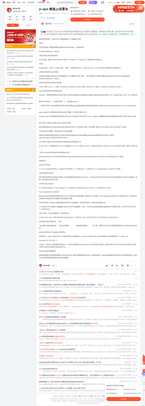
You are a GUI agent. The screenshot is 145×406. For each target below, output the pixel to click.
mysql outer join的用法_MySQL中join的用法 (20, 57)
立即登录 (87, 19)
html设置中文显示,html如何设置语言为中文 (20, 63)
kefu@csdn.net (97, 396)
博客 (14, 2)
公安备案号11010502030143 (58, 399)
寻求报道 (75, 396)
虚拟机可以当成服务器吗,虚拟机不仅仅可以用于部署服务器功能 (22, 81)
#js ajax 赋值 (51, 18)
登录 (102, 2)
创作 (139, 2)
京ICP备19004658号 (72, 399)
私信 (28, 25)
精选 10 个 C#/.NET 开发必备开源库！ (19, 94)
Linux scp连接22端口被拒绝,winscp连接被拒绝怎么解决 (20, 68)
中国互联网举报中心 (73, 401)
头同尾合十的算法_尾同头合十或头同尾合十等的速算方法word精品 (20, 74)
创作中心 (129, 2)
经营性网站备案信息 (100, 399)
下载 (18, 2)
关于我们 (55, 396)
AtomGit (31, 2)
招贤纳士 (62, 396)
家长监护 (54, 401)
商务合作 (68, 396)
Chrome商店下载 (83, 401)
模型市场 (41, 1)
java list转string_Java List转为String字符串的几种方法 (20, 52)
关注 (53, 265)
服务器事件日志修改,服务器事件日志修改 (20, 103)
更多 (49, 2)
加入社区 (131, 24)
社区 (23, 2)
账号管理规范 (92, 401)
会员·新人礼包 (113, 2)
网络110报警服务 (62, 401)
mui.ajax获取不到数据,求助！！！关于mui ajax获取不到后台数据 (23, 85)
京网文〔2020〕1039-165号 (86, 399)
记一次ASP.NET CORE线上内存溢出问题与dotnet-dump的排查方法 (20, 99)
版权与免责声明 (101, 401)
